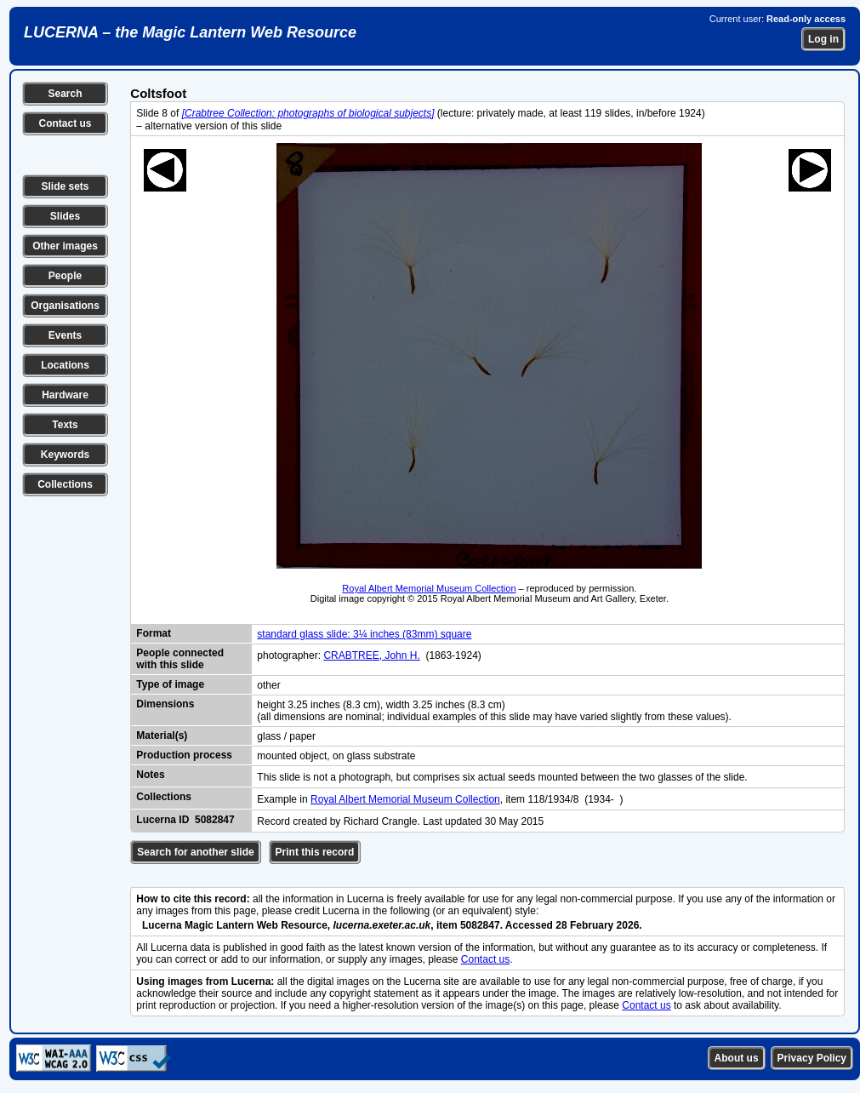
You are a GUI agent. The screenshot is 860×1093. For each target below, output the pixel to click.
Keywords (65, 455)
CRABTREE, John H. (371, 655)
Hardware (65, 395)
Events (65, 335)
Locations (65, 365)
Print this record (315, 852)
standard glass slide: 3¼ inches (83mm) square (364, 634)
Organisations (65, 306)
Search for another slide (195, 852)
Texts (64, 425)
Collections (65, 484)
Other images (65, 246)
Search (65, 94)
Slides (65, 216)
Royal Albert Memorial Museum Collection (428, 588)
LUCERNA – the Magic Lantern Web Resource (190, 32)
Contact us (64, 123)
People (65, 276)
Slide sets (64, 186)
